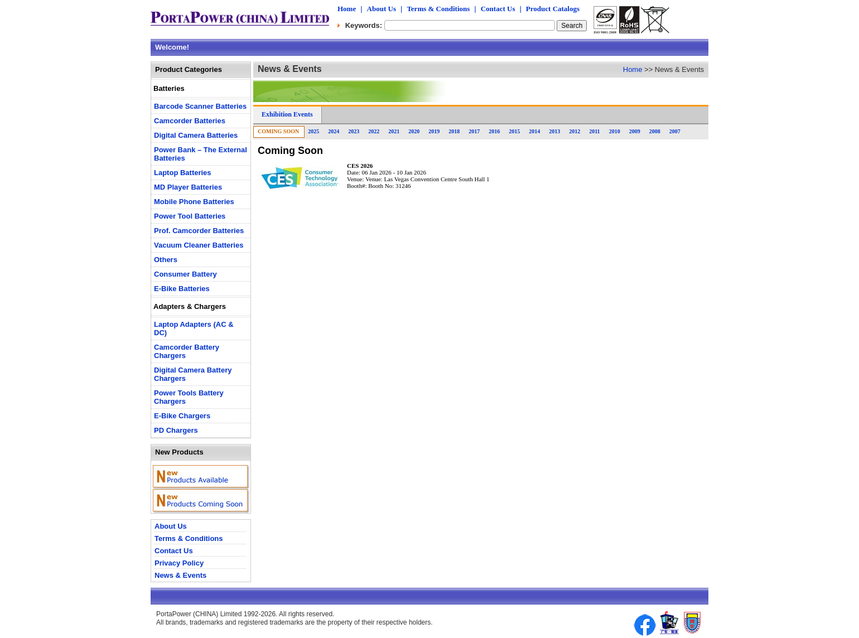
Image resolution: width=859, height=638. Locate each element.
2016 (494, 131)
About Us (381, 8)
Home (346, 8)
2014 (534, 131)
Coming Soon (278, 131)
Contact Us (498, 8)
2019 (434, 131)
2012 (574, 131)
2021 (393, 131)
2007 (675, 131)
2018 (454, 131)
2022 (373, 131)
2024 (333, 131)
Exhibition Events (287, 114)
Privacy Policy (179, 563)
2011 (594, 131)
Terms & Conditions (438, 8)
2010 (614, 131)
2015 (514, 131)
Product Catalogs (553, 8)
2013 (554, 131)
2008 (654, 131)
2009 (634, 131)
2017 (474, 131)
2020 (413, 131)
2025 (313, 131)
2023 (353, 131)
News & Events (180, 575)
